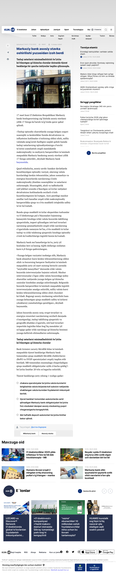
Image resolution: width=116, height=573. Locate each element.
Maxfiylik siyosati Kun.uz (60, 570)
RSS (26, 552)
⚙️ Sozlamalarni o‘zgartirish (94, 567)
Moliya (43, 36)
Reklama (42, 552)
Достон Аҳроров (38, 427)
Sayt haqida (16, 552)
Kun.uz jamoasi (56, 552)
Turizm (102, 36)
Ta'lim (34, 36)
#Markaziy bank (29, 433)
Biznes (111, 36)
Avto (52, 36)
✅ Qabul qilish (80, 567)
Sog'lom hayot (61, 37)
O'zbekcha (96, 30)
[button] (104, 491)
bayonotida (22, 162)
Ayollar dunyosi (89, 37)
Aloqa (33, 552)
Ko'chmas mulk (75, 37)
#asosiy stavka (47, 433)
